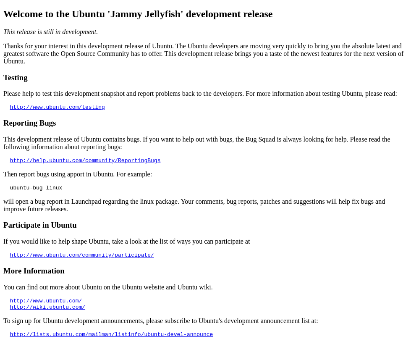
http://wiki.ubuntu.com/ (47, 314)
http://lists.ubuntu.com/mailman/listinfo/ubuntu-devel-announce (111, 343)
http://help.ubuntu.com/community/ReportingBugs (85, 162)
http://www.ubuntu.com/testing (57, 108)
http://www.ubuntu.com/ (46, 306)
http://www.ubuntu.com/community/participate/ (82, 259)
